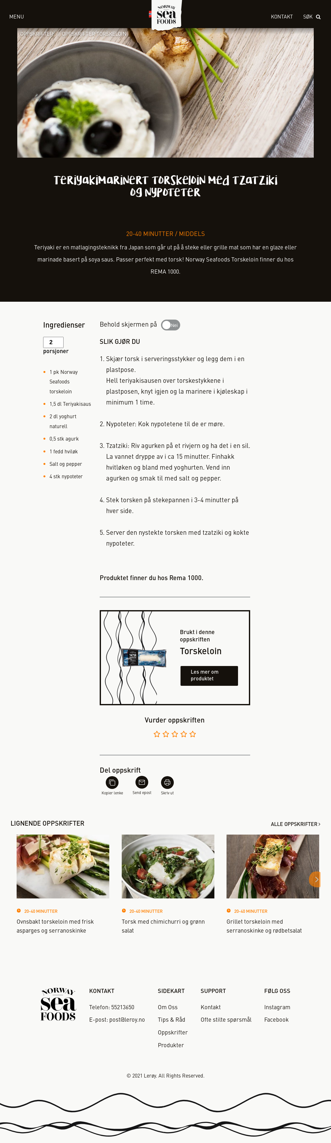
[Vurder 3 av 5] (174, 735)
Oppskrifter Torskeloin (94, 34)
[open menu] (71, 17)
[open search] (312, 17)
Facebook (276, 1020)
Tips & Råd (171, 1020)
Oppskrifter (36, 34)
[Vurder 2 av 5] (165, 735)
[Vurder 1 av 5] (156, 735)
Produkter (171, 1045)
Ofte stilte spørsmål (226, 1020)
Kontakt (282, 17)
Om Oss (168, 1008)
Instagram (277, 1008)
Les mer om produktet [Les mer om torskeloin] (205, 676)
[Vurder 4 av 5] (183, 735)
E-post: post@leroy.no (117, 1020)
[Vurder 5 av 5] (192, 735)
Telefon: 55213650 (111, 1008)
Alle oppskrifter (294, 824)
